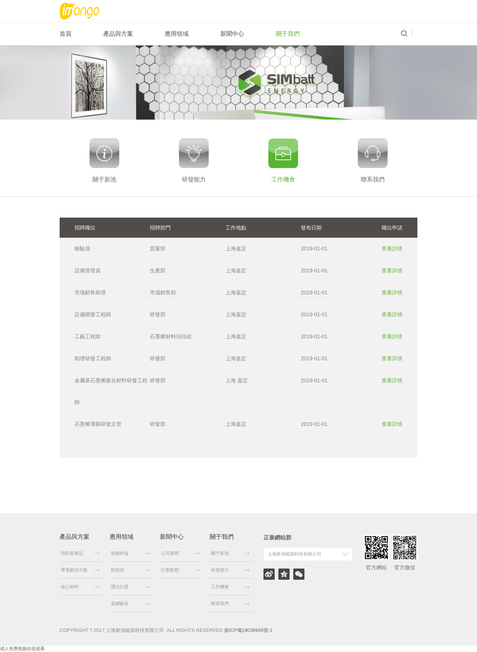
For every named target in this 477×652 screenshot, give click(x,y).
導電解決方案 (80, 570)
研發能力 (230, 570)
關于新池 (230, 553)
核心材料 (80, 586)
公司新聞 (180, 553)
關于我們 (288, 34)
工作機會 (230, 586)
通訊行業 (130, 586)
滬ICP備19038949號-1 (248, 630)
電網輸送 (130, 603)
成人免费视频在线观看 (22, 648)
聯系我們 (230, 603)
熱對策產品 (80, 553)
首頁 (66, 34)
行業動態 (180, 570)
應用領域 (177, 34)
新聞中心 (232, 34)
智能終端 (130, 553)
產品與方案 (118, 34)
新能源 (130, 570)
